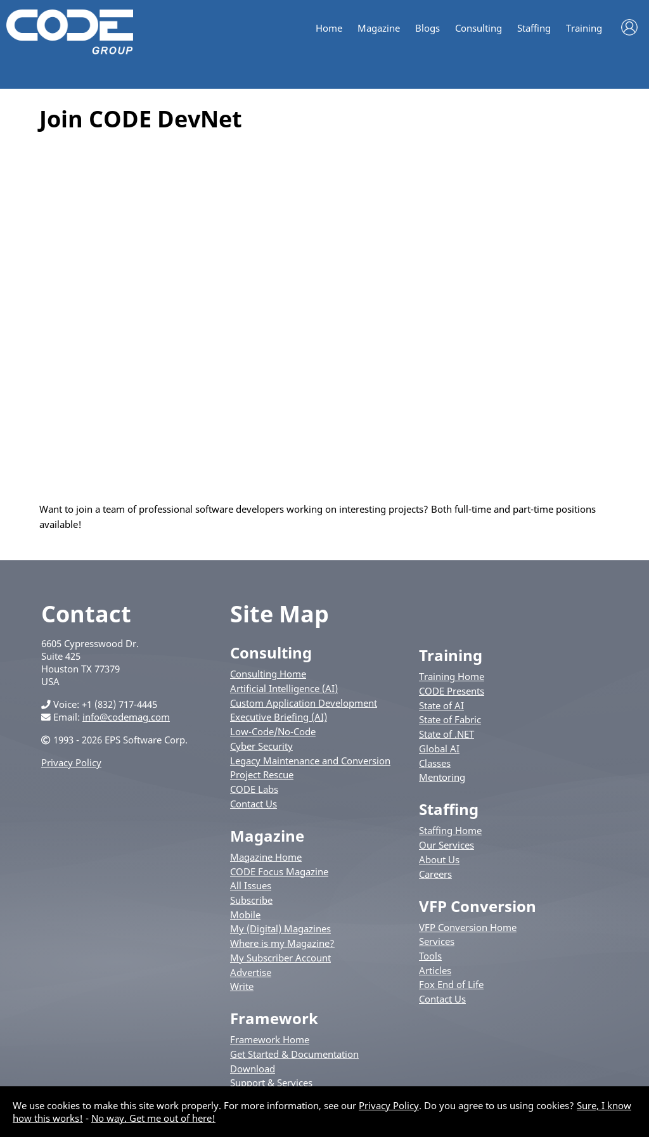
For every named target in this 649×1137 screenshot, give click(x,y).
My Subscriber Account (280, 957)
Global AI (439, 748)
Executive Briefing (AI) (278, 716)
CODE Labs (254, 789)
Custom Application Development (303, 703)
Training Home (451, 676)
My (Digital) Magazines (280, 928)
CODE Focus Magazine (279, 871)
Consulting (478, 28)
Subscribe (251, 900)
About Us (439, 859)
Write (242, 986)
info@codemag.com (126, 716)
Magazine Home (266, 857)
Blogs (427, 28)
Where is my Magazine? (282, 943)
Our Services (446, 844)
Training (584, 28)
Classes (435, 763)
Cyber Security (261, 746)
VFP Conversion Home (468, 927)
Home (329, 28)
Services (436, 941)
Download (252, 1068)
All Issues (250, 885)
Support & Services (271, 1082)
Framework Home (269, 1039)
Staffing (534, 28)
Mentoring (442, 777)
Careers (435, 874)
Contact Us (253, 803)
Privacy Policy (71, 762)
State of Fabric (450, 719)
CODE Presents (451, 690)
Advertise (250, 972)
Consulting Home (268, 673)
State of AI (441, 705)
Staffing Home (450, 830)
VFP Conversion (477, 906)
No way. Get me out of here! (153, 1118)
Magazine (378, 28)
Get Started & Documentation (294, 1054)
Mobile (245, 914)
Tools (430, 955)
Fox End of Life (451, 984)
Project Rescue (261, 774)
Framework (274, 1018)
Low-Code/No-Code (273, 731)
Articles (435, 970)
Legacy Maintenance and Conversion (310, 760)
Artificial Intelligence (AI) (284, 688)
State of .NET (446, 734)
